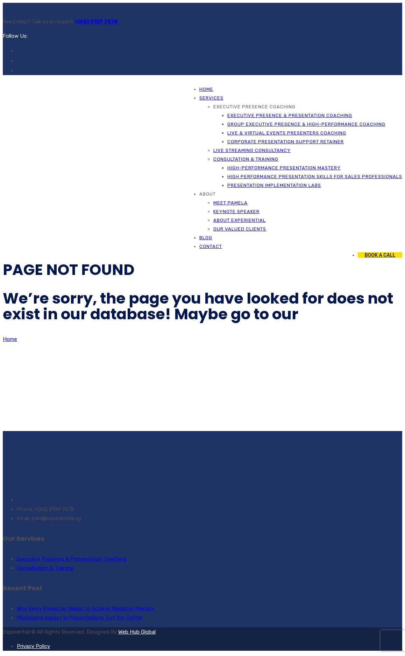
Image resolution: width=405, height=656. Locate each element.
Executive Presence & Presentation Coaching (289, 115)
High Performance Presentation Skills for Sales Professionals (314, 176)
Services (211, 98)
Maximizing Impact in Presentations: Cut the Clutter (80, 617)
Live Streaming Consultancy (252, 150)
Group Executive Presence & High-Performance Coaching (306, 124)
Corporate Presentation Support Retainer (285, 141)
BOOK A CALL (380, 255)
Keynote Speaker (236, 211)
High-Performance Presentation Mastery (284, 167)
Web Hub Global (137, 632)
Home (206, 89)
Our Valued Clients (239, 229)
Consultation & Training (245, 159)
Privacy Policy (33, 646)
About (207, 194)
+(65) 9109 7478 (96, 22)
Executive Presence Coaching (254, 106)
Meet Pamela (230, 202)
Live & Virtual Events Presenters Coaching (286, 133)
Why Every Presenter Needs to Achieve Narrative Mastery (86, 608)
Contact (210, 246)
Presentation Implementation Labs (274, 185)
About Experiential (239, 220)
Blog (205, 237)
